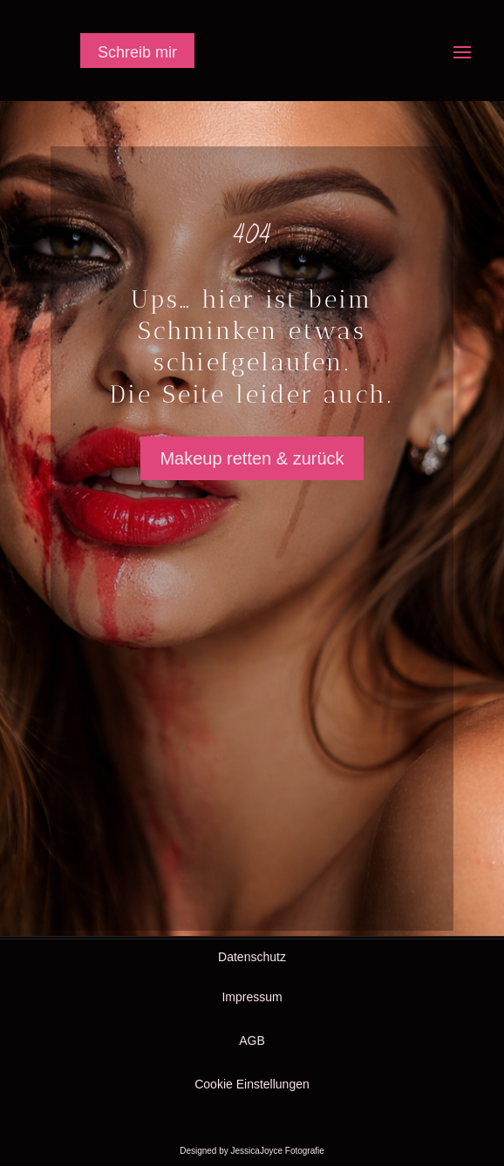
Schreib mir (137, 52)
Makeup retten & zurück (252, 458)
